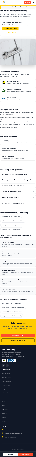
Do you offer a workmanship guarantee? (13, 203)
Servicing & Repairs (6, 377)
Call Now (10, 454)
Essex (3, 401)
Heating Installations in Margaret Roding (12, 311)
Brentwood (4, 413)
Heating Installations (7, 381)
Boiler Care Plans (6, 393)
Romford (4, 417)
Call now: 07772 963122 (18, 340)
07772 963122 (7, 430)
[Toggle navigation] (33, 2)
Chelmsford (5, 409)
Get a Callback (25, 454)
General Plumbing (10, 6)
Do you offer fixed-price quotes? (11, 191)
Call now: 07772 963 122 (10, 32)
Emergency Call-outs (7, 389)
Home (3, 6)
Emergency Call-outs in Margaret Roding (12, 316)
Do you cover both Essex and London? (13, 185)
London (3, 405)
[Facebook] (3, 365)
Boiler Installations (6, 373)
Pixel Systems (21, 449)
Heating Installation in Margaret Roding (11, 225)
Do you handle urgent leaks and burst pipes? (14, 174)
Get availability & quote (10, 28)
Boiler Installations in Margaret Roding (11, 303)
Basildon (4, 421)
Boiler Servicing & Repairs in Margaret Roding (13, 220)
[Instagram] (7, 365)
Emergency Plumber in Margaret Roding (11, 229)
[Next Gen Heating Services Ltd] (12, 2)
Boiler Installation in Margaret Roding (11, 216)
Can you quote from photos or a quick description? (16, 180)
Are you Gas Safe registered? (10, 197)
